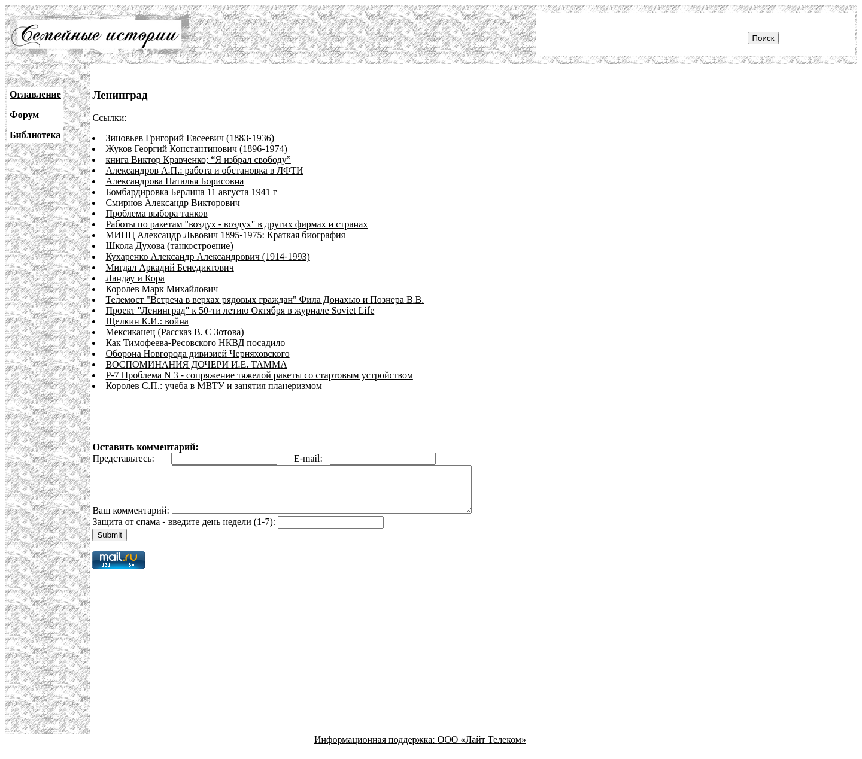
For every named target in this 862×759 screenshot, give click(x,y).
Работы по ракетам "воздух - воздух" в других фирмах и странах (236, 224)
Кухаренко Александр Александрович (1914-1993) (207, 256)
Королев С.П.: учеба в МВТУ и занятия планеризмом (213, 386)
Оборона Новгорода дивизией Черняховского (197, 353)
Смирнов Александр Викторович (172, 203)
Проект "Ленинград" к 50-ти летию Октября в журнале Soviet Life (239, 310)
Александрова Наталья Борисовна (174, 181)
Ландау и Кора (134, 278)
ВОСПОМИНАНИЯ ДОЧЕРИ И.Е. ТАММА (196, 364)
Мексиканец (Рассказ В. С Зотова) (174, 332)
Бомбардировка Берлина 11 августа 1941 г (191, 192)
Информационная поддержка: (376, 748)
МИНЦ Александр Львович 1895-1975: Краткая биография (225, 235)
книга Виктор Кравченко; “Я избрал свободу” (197, 159)
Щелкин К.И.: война (146, 321)
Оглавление (35, 94)
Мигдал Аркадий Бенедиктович (169, 267)
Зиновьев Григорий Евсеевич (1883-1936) (189, 138)
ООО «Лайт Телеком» (482, 748)
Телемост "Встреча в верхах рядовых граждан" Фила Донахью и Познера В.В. (264, 300)
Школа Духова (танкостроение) (169, 246)
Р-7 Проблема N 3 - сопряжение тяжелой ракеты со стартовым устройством (258, 375)
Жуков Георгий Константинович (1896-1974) (196, 149)
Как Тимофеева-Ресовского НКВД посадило (195, 343)
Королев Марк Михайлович (161, 289)
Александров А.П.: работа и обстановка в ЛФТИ (204, 170)
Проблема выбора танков (156, 213)
